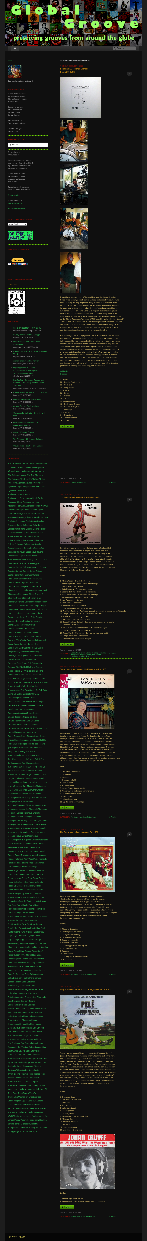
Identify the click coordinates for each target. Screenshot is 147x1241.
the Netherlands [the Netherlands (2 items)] (32, 1070)
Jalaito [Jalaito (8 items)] (32, 751)
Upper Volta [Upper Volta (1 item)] (27, 1101)
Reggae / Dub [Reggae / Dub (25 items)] (33, 943)
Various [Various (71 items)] (23, 1105)
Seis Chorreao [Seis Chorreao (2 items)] (14, 1001)
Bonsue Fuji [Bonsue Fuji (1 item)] (39, 548)
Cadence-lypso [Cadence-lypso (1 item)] (33, 563)
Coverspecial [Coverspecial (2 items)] (13, 617)
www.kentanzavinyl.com (16, 209)
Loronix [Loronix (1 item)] (37, 782)
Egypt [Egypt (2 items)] (32, 667)
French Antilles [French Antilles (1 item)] (14, 690)
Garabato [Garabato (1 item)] (27, 694)
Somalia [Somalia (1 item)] (28, 1028)
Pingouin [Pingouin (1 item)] (38, 893)
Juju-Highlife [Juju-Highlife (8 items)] (13, 767)
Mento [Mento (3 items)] (28, 805)
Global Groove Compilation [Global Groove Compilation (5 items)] (19, 701)
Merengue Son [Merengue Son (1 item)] (14, 824)
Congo (96, 653)
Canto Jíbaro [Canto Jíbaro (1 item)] (13, 575)
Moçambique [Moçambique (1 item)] (13, 840)
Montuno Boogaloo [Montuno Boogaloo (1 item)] (39, 828)
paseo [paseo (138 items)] (10, 874)
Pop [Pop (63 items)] (9, 905)
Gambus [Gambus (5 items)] (18, 694)
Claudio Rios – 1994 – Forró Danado (28, 446)
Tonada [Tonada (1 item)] (11, 1078)
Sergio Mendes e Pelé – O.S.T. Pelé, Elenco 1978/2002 (85, 989)
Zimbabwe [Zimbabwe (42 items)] (24, 1128)
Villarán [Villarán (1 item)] (43, 1108)
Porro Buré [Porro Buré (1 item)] (40, 909)
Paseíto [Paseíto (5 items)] (22, 886)
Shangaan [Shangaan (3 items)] (26, 1020)
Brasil (83, 653)
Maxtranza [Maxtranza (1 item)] (21, 797)
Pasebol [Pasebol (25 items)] (40, 870)
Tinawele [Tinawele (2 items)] (24, 1074)
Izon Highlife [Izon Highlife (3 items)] (23, 751)
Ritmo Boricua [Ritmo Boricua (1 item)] (25, 951)
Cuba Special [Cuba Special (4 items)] (36, 617)
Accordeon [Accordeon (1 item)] (42, 464)
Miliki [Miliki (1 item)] (44, 824)
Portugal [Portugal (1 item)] (33, 920)
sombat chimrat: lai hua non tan (26, 361)
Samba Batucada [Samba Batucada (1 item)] (27, 982)
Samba (82, 657)
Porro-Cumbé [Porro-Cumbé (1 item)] (22, 905)
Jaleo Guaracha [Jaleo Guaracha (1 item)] (14, 755)
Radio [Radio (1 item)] (37, 936)
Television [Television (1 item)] (20, 1070)
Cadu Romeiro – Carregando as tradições (30, 392)
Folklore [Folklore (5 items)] (27, 682)
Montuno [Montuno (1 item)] (26, 828)
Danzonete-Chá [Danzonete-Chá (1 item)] (29, 648)
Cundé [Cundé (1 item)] (31, 636)
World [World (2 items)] (10, 1116)
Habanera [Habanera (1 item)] (24, 740)
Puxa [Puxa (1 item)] (41, 932)
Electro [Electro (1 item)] (24, 671)
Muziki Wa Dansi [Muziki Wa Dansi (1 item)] (15, 844)
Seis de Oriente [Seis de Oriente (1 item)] (14, 1009)
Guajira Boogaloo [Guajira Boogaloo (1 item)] (15, 717)
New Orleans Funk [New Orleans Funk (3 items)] (16, 847)
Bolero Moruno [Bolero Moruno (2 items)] (27, 540)
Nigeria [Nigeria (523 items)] (29, 851)
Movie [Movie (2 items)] (24, 836)
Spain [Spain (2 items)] (28, 1051)
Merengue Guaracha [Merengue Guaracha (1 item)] (32, 817)
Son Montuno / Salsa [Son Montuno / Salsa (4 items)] (17, 1039)
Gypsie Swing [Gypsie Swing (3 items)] (14, 740)
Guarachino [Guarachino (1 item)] (13, 732)
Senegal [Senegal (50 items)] (17, 1020)
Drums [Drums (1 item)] (24, 663)
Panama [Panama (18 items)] (24, 863)
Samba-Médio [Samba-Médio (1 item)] (14, 982)
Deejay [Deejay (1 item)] (11, 652)
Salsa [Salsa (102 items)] (27, 974)
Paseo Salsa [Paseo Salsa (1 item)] (13, 882)
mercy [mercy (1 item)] (43, 805)
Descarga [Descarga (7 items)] (12, 655)
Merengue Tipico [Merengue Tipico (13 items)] (28, 824)
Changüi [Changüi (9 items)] (23, 590)
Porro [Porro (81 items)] (14, 905)
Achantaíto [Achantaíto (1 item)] (12, 467)
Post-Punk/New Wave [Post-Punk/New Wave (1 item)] (17, 924)
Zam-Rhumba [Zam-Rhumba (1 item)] (41, 1120)
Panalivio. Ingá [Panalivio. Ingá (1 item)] (14, 863)
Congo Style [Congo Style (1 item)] (13, 609)
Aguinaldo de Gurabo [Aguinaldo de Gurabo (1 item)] (17, 498)
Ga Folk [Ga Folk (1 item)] (39, 690)
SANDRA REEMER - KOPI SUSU (27, 328)
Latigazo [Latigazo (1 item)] (11, 778)
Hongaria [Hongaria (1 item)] (12, 744)
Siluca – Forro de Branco (23, 432)
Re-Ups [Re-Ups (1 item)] (38, 939)
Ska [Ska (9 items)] (28, 1024)
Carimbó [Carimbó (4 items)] (30, 579)
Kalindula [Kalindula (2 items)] (18, 771)
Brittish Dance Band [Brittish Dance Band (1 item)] (16, 559)
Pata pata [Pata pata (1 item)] (23, 890)
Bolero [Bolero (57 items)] (10, 536)
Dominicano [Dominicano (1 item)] (37, 655)
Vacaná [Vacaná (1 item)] (40, 1101)
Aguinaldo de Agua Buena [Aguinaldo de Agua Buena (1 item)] (19, 494)
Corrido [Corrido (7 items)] (11, 613)
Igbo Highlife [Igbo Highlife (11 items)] (39, 744)
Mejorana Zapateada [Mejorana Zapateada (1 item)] (16, 805)
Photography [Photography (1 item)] (18, 893)
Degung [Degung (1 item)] (38, 652)
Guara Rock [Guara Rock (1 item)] (31, 732)
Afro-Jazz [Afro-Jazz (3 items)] (22, 475)
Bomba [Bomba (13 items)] (38, 544)
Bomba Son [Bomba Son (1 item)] (29, 548)
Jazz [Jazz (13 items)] (37, 755)
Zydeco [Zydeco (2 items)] (36, 1131)
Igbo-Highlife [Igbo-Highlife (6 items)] (28, 744)
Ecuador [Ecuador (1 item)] (11, 667)
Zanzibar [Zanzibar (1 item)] (18, 1124)
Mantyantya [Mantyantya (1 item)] (33, 790)
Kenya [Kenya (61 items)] (25, 771)
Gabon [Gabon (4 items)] (32, 690)
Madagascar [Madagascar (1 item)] (41, 786)
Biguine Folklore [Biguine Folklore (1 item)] (39, 529)
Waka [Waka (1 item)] (10, 1112)
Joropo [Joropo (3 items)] (18, 763)
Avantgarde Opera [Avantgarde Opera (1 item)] (27, 517)
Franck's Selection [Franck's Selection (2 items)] (22, 686)
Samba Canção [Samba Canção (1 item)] (14, 986)
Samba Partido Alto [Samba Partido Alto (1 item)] (16, 989)
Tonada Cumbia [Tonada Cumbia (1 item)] (21, 1078)
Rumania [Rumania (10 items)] (17, 966)
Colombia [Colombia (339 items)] (20, 602)
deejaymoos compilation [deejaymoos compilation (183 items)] (24, 652)
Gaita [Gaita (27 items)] (45, 690)
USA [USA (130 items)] (35, 1101)
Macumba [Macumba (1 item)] (31, 786)
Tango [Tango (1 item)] (19, 1066)
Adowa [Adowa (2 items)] (27, 467)
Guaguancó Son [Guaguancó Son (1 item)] (15, 713)
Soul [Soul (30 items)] (44, 1047)
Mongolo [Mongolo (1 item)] (18, 828)
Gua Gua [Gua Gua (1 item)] (23, 709)
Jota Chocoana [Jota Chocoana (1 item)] (28, 763)
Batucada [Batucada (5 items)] (21, 525)
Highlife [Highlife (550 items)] (42, 740)
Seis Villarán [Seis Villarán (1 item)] (23, 1016)
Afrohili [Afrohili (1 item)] (42, 479)
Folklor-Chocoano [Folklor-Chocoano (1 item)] (15, 682)
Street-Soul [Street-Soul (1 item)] (12, 1055)
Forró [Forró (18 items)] (33, 682)
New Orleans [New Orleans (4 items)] (38, 844)
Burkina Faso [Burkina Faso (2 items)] (41, 559)
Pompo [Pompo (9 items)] (43, 901)
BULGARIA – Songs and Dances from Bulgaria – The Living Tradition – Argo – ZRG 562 (29, 383)
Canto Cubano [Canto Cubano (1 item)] (36, 571)
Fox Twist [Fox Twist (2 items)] (44, 682)
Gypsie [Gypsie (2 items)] (43, 736)
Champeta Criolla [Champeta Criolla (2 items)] (26, 586)
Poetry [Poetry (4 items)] (29, 901)
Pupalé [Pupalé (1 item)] (36, 932)
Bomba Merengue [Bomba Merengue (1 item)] (15, 548)
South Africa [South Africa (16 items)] (13, 1051)
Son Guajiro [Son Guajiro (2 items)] (24, 1035)
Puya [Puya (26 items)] (10, 936)
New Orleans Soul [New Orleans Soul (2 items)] (32, 847)
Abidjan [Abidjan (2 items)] (18, 464)
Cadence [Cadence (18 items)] (22, 563)
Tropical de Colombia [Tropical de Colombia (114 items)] (17, 1085)
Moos (10, 61)
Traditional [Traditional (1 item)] (12, 1081)
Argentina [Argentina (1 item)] (23, 513)
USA (87, 657)
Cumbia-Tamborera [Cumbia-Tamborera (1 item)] (31, 621)
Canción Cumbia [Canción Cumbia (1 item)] (22, 571)
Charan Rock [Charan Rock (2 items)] (41, 590)
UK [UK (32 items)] (26, 1097)
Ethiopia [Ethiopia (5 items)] (20, 675)
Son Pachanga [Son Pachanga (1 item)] (14, 1043)
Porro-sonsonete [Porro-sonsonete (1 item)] (28, 909)
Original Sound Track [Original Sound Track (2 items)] (17, 855)
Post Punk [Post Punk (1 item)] (31, 924)
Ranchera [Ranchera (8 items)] (30, 939)
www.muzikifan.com (15, 203)
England (83, 655)
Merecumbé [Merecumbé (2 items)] (23, 809)
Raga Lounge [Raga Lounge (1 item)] (13, 939)
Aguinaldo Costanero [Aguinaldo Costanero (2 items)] (17, 490)
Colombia (89, 653)
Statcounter (12, 284)
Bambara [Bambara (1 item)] (41, 521)
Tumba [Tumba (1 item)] (21, 1089)
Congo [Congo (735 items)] (43, 606)
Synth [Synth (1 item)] (10, 1062)
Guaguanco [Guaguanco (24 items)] (32, 709)
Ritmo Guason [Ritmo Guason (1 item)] (14, 955)
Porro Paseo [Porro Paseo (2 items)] (42, 916)
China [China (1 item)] (31, 594)
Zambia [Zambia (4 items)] (11, 1124)
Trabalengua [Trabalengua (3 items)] (34, 1078)
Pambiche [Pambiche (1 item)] (43, 859)
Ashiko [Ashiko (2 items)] (31, 513)
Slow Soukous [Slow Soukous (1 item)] (14, 1028)
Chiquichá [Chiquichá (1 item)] (38, 594)
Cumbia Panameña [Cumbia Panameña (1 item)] (31, 632)
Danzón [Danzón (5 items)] (39, 648)
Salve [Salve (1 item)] (21, 978)
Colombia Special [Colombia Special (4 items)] (32, 602)
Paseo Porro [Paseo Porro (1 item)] (27, 878)
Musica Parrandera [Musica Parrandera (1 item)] (40, 840)
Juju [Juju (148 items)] (37, 763)
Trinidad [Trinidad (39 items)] (20, 1081)
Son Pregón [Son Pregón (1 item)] (38, 1043)
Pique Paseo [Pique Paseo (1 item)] (13, 897)
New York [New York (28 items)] (22, 851)
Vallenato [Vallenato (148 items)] (12, 1105)
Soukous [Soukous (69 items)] (38, 1047)
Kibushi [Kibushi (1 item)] (31, 771)
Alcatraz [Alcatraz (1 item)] (44, 506)
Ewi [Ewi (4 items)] (14, 678)
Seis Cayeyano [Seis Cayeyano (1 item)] (33, 993)
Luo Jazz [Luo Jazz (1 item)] (23, 786)
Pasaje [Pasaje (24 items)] (34, 867)
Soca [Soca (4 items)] (23, 1028)
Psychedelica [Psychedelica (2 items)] (24, 928)
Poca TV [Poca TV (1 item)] (22, 901)
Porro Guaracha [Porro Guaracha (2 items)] (29, 916)
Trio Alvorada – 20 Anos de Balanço (28, 439)
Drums (73, 482)
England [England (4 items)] (39, 671)
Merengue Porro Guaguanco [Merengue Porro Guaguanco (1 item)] (20, 820)
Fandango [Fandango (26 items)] (21, 678)
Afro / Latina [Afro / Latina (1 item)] (33, 479)
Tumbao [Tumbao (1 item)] (28, 1089)
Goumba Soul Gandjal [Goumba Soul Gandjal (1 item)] (29, 705)
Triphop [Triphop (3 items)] (28, 1081)
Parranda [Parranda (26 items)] (40, 863)
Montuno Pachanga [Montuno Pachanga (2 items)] (31, 832)
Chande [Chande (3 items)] (37, 586)
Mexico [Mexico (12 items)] (39, 824)
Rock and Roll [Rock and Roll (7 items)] (19, 962)
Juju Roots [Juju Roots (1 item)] (32, 767)
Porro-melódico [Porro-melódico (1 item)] (14, 909)
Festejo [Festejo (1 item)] (29, 678)
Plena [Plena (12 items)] (29, 897)
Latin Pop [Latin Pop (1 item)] (33, 778)
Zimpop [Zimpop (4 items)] (32, 1128)
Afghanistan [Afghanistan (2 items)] (26, 471)
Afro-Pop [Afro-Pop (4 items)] (24, 479)
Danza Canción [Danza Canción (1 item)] (20, 644)
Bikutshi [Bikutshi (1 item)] (11, 533)
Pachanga (74, 657)
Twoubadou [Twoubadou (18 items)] (13, 1097)
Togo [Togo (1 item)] (43, 1074)
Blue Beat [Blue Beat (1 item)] (25, 533)
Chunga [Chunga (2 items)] (25, 598)
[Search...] (28, 145)
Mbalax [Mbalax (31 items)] (43, 797)
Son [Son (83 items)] (34, 1028)
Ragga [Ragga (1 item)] (22, 939)
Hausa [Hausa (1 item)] (36, 740)
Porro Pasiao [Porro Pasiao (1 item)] (13, 920)
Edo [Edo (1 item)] (17, 667)
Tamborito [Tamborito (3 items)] (12, 1066)
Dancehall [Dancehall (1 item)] (41, 640)
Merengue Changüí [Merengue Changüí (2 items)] (32, 813)
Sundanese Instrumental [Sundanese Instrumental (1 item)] (18, 1058)
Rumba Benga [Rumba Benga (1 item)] (14, 970)
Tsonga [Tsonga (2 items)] (42, 1085)
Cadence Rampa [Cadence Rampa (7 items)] (15, 567)
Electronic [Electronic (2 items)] (31, 671)
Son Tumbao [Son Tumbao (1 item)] (23, 1047)
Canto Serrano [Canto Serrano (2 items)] (25, 575)
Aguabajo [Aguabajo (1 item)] (29, 483)
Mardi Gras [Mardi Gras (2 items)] (20, 794)
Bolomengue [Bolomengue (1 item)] (29, 544)
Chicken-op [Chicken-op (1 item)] (13, 594)
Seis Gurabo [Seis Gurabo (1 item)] (40, 1009)
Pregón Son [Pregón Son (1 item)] (13, 928)
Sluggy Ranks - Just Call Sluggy (26, 335)
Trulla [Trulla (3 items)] (28, 1085)
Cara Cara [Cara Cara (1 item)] (12, 579)
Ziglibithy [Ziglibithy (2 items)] (34, 1124)
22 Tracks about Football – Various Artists (80, 497)
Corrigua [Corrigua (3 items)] (18, 613)
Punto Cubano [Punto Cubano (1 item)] (14, 932)
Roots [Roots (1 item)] (10, 966)
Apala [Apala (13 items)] (40, 510)
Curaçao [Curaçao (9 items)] (38, 636)
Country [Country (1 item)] (26, 613)
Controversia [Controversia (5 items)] (24, 609)
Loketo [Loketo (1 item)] (31, 782)
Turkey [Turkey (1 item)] (26, 1093)
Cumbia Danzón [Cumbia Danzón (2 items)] (14, 625)
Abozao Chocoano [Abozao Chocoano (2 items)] (30, 464)
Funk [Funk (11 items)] (26, 690)
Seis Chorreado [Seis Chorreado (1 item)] (39, 997)
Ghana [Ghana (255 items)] (33, 698)
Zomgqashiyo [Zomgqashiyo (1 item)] (13, 1131)
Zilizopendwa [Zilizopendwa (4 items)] (13, 1128)
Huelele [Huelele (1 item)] (19, 744)
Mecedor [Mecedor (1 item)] (21, 801)
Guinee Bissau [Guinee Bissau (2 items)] (26, 736)
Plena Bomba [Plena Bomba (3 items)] (38, 897)
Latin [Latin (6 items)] (18, 778)
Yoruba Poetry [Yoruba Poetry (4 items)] (14, 1120)
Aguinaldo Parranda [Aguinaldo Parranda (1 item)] (16, 506)
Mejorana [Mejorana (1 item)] (29, 801)
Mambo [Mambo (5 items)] (15, 790)
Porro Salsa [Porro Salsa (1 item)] (24, 920)
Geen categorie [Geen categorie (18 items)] (14, 698)
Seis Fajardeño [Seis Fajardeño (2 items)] (28, 1009)
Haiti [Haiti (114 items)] (31, 740)
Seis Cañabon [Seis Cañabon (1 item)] (14, 997)
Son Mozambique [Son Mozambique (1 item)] (33, 1039)
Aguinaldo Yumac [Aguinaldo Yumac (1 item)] (32, 506)
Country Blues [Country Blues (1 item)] (36, 613)
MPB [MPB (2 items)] (21, 840)
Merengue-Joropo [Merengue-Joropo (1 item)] (15, 813)
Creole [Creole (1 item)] (22, 617)
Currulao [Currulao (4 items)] (11, 640)
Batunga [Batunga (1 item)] (28, 525)
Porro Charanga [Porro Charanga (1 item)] (14, 913)
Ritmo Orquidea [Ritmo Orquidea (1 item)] (14, 959)
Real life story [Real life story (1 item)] (13, 943)
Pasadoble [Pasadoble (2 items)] (25, 867)
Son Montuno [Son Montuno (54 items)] (35, 1035)
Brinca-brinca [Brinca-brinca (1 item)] (31, 556)
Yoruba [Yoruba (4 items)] (35, 1116)
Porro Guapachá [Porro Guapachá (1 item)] (15, 916)
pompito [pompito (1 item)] (36, 901)
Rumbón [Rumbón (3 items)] (11, 974)
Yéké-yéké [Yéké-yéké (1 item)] (24, 1120)
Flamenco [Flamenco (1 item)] (37, 678)
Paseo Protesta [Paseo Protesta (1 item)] (39, 878)
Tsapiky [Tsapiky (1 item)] (35, 1085)
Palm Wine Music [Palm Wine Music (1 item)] (31, 859)
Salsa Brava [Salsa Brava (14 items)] (13, 978)
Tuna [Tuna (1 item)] (10, 1093)
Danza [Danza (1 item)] (10, 644)
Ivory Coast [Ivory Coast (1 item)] (13, 751)
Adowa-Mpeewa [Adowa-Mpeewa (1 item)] (37, 467)
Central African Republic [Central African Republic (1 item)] (18, 583)
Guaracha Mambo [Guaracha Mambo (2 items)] (30, 725)
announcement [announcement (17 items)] (31, 510)
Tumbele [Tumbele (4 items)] (36, 1089)
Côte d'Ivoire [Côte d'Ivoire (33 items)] (21, 640)
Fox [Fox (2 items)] (37, 682)
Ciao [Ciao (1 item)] (39, 598)
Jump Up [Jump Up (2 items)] (41, 767)
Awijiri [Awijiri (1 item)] (37, 517)
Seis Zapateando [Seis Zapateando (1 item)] (36, 1016)
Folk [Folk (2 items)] (43, 678)
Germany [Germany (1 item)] (25, 698)
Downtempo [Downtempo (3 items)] (30, 659)
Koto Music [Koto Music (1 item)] (12, 774)
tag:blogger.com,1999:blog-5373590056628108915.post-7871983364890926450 (25, 370)
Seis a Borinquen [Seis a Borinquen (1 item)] (19, 993)
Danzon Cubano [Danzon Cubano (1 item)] (15, 648)
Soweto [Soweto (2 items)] (22, 1051)
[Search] (124, 48)
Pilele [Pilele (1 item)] (27, 893)
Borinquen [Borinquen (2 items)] (20, 552)
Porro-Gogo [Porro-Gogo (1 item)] (34, 905)
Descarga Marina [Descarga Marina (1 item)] (24, 655)
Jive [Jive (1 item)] (43, 759)
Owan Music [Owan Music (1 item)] (31, 855)
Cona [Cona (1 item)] (31, 606)
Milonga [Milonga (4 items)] (11, 828)
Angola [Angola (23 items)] (21, 510)
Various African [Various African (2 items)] (33, 1105)
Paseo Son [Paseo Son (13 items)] (24, 882)
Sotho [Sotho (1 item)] (31, 1047)
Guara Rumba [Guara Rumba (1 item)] (14, 736)
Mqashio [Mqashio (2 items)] (27, 840)
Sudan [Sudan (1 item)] (28, 1055)
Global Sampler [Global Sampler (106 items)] (38, 701)
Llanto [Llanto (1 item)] (24, 782)
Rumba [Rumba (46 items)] (25, 966)
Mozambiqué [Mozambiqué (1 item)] (32, 836)
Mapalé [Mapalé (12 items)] (41, 790)
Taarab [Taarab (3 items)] (34, 1062)
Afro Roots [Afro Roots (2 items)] (12, 483)
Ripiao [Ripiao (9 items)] (10, 951)
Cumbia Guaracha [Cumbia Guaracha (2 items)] (15, 629)
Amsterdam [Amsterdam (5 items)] (13, 510)
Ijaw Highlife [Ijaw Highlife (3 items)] (13, 748)
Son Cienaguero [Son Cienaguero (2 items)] (28, 1032)
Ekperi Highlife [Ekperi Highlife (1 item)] (14, 671)
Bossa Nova (75, 653)
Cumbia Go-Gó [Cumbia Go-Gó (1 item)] (28, 625)
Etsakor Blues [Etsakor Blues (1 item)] (37, 675)
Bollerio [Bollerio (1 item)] (11, 544)
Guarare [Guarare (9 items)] (21, 732)
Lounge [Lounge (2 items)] (44, 782)
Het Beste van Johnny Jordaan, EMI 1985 (79, 832)
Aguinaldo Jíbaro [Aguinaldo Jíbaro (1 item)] (15, 502)
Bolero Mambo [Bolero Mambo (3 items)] (14, 540)
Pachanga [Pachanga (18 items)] (41, 855)
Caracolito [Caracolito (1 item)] (21, 579)
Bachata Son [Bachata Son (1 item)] (31, 521)
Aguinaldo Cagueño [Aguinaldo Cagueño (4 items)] (16, 487)
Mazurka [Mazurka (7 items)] (35, 797)
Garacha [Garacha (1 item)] (35, 694)
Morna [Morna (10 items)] (42, 832)
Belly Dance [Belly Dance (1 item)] (38, 525)
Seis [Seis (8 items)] (9, 993)
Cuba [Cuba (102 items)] (28, 617)
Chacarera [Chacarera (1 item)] (33, 583)
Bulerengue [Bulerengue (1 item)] (30, 559)
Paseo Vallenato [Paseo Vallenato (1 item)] (36, 882)
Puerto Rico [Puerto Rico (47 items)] (35, 928)
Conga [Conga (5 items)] (36, 606)
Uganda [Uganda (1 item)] (21, 1097)
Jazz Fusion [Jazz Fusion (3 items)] (13, 759)
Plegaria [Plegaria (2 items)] (22, 897)
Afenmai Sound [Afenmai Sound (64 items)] (14, 471)
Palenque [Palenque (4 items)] (19, 859)
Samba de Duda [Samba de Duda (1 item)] (28, 986)
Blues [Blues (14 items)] (32, 533)
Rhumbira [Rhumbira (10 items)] (20, 947)
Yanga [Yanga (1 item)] (22, 1116)
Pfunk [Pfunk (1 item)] (10, 893)
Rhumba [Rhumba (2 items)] (11, 947)
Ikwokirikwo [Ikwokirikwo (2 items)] (24, 748)
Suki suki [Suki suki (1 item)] (36, 1055)
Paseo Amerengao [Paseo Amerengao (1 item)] (21, 874)
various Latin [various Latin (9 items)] (13, 1108)
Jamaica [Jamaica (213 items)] (25, 755)
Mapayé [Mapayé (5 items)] (11, 794)
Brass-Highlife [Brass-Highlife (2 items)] (19, 556)
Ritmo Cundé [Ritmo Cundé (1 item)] (37, 951)
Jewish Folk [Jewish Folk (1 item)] (33, 759)
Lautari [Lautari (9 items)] (41, 778)
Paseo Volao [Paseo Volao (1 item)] (13, 886)
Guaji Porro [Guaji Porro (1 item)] (27, 713)
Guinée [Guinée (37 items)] (36, 736)
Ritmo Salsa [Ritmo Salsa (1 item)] (27, 959)
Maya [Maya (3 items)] (29, 797)
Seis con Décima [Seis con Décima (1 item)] (28, 1001)
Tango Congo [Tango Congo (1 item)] (28, 1066)
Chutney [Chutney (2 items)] (32, 598)
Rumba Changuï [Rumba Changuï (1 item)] (28, 970)
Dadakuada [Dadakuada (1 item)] (32, 640)
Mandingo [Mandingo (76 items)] (23, 790)
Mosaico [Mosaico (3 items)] (11, 836)
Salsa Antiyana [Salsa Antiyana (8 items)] (36, 974)
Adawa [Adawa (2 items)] (20, 467)
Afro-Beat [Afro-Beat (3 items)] (40, 471)
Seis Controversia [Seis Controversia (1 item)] (15, 1005)
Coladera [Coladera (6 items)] (12, 602)
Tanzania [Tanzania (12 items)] (38, 1066)
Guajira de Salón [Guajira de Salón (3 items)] (30, 717)
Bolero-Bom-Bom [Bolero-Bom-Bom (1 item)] (21, 536)
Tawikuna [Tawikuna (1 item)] (12, 1070)
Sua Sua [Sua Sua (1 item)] (21, 1055)
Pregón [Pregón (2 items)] (39, 924)
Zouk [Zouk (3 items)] (22, 1131)
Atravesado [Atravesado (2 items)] (39, 513)
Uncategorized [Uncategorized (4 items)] (35, 1097)
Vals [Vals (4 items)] (18, 1105)
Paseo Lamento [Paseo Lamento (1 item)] (14, 878)
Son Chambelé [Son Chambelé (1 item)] (14, 1032)
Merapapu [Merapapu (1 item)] (36, 805)
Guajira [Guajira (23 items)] (35, 713)
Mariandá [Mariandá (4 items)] (37, 794)
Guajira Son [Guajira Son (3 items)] (25, 721)
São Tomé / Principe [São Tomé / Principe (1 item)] (21, 1062)
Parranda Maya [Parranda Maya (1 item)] (14, 867)
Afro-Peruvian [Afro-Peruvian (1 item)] (14, 479)
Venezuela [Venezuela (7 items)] (34, 1108)
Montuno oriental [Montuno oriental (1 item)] (15, 832)
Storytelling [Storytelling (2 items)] (35, 1051)
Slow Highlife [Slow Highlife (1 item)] (35, 1024)
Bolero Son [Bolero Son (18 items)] (38, 540)
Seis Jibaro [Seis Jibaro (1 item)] (12, 1012)
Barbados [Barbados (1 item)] (12, 525)
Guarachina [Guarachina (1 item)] (41, 728)
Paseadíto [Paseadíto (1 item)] (24, 870)
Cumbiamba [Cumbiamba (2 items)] (29, 629)
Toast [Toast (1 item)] (31, 1074)
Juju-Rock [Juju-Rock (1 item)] (23, 767)
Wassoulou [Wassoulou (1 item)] (38, 1112)
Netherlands (81, 482)
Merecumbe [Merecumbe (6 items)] (13, 809)
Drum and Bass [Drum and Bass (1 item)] (14, 663)
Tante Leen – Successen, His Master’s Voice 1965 (83, 669)
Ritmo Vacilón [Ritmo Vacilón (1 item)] (38, 959)
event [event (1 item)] (10, 678)
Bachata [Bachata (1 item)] (44, 517)
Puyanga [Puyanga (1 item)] (30, 936)
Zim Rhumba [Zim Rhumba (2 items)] (41, 1128)
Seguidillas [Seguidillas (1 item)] (29, 989)
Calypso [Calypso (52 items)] (26, 567)
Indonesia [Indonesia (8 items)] (38, 748)
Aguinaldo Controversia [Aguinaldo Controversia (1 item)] (35, 487)
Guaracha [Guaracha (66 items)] (35, 721)
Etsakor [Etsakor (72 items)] (28, 675)
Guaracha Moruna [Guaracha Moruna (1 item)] (15, 728)
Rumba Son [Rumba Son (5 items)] (40, 970)
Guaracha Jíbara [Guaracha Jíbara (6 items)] (15, 725)
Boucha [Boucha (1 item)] (40, 552)
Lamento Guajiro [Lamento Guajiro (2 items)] (25, 774)
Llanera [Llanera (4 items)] (18, 782)
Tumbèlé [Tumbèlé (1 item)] (44, 1089)
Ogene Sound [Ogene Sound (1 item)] (38, 851)
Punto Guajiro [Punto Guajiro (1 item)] (26, 932)
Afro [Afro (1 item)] (34, 471)
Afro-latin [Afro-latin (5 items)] (39, 475)
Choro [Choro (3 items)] (18, 598)
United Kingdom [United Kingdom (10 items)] (14, 1101)
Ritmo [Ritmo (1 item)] (16, 951)
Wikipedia (64, 371)
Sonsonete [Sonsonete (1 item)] (12, 1047)
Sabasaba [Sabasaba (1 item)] (20, 974)
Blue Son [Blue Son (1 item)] (39, 533)
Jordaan (83, 817)
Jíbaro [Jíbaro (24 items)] (10, 771)
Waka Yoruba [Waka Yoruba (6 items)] (28, 1112)
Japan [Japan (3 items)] (32, 755)
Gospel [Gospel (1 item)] (17, 705)
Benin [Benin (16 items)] (23, 529)
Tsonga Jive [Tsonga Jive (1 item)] (13, 1089)
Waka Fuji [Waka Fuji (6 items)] (17, 1112)
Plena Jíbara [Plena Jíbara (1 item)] (13, 901)
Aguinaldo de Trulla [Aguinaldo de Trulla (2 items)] (35, 498)
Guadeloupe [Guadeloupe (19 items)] (13, 709)
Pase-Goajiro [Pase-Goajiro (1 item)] (13, 870)
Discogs (63, 374)
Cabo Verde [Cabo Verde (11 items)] (13, 563)
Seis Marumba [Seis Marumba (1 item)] (24, 1012)
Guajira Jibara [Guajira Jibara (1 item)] (14, 721)
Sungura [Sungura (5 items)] (32, 1058)
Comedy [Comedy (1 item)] (43, 602)
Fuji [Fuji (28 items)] (22, 690)
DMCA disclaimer (14, 195)
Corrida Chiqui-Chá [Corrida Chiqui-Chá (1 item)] (38, 609)
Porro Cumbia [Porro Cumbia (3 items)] (28, 913)
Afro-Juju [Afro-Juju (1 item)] (30, 475)
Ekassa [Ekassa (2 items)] (39, 667)
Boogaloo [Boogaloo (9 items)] (12, 552)
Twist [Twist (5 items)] (36, 1093)
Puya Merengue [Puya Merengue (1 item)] (19, 936)
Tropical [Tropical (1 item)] (35, 1081)
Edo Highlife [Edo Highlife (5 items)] (24, 667)
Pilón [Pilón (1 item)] (32, 893)
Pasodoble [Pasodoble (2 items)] (36, 886)
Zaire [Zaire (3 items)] (32, 1120)
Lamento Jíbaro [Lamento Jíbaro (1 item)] (39, 774)
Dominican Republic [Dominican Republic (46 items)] (16, 659)
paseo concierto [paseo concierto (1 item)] (36, 874)
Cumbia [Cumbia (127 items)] (19, 621)
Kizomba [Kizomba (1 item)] (38, 771)
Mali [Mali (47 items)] (9, 790)
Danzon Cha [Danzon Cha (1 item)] (32, 644)
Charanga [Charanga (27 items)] (31, 590)
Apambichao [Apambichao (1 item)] (13, 513)
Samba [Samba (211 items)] (38, 978)
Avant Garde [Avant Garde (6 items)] (13, 517)
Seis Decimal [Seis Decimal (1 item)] (29, 1005)
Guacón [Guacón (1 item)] (42, 705)
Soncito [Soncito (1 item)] (38, 1032)
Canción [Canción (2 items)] (11, 571)
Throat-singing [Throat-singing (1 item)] (14, 1074)
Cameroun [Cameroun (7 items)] (34, 567)
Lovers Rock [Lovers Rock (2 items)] (13, 786)
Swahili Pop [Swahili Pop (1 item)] (42, 1058)
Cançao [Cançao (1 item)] (35, 575)
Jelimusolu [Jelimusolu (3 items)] (23, 759)
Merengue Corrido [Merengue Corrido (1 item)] (15, 817)
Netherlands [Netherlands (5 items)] (28, 844)
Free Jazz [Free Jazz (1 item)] (34, 686)
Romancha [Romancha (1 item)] (40, 962)
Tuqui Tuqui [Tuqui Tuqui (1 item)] (18, 1093)
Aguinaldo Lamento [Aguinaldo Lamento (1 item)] (31, 502)
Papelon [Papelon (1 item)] (32, 863)
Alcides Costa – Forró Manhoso (26, 406)
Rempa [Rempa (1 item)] (43, 943)
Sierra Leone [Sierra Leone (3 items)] (13, 1024)
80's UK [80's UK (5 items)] (11, 464)
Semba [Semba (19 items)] (11, 1020)
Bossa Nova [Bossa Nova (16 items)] (31, 552)
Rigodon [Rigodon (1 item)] (44, 947)
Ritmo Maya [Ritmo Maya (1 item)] (26, 955)
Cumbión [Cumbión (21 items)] (24, 636)
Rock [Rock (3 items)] (10, 962)
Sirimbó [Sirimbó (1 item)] (22, 1024)
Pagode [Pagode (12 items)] (11, 859)
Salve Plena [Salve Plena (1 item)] (29, 978)
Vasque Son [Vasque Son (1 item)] (24, 1108)
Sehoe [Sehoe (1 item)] (37, 989)
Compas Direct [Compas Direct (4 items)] (21, 606)
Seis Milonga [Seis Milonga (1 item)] (36, 1012)
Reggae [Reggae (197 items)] (23, 943)
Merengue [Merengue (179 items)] (42, 809)
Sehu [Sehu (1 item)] (43, 989)
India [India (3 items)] (31, 748)
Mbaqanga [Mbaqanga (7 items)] (12, 801)
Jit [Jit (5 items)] (40, 759)
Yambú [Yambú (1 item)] (16, 1116)
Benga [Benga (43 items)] (17, 529)
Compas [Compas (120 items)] (11, 606)
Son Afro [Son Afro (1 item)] (40, 1028)
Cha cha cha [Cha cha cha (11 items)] (13, 586)
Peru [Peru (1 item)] (42, 890)
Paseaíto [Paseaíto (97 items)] (32, 870)
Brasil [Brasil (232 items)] (10, 556)
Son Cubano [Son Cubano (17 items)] (13, 1035)
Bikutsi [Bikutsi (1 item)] (18, 533)
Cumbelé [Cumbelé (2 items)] (11, 621)
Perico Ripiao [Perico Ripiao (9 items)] (34, 890)
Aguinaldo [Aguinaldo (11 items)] (38, 483)
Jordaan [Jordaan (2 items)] (11, 763)
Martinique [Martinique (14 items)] (12, 797)
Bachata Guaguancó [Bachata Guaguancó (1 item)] (16, 521)
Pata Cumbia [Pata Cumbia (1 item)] (13, 890)
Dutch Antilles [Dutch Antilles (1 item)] (37, 663)
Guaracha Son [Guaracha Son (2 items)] (30, 728)
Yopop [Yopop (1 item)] (28, 1116)
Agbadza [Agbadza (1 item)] (21, 483)
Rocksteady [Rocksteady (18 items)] (30, 962)
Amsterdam (75, 817)
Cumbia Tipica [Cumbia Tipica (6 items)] (14, 636)
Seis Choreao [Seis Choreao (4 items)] (26, 997)
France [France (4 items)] (11, 686)
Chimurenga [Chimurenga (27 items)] (23, 594)
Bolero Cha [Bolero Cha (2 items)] (34, 536)
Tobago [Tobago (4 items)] (37, 1074)
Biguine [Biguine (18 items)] (29, 529)
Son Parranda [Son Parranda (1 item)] (27, 1043)
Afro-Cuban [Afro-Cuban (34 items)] (13, 475)
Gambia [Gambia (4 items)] (11, 694)
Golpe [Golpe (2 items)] (10, 705)
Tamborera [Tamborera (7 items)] (41, 1062)
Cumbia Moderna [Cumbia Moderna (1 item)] (15, 632)
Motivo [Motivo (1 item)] (18, 836)
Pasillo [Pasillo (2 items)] (29, 886)
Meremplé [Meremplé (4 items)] (33, 809)
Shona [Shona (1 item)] (34, 1020)
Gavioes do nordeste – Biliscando (27, 399)
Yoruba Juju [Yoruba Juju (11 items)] (43, 1116)
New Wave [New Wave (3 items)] (12, 851)
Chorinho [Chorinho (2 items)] (12, 598)
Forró (89, 655)
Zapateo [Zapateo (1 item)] (26, 1124)
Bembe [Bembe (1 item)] (11, 529)
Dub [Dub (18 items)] (29, 663)
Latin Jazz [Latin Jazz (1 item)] (24, 778)
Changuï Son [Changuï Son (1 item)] (13, 590)
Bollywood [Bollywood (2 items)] (19, 544)
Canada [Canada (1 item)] (43, 567)
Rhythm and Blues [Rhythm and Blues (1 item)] (32, 947)
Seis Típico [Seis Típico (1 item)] (12, 1016)
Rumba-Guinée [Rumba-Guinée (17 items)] (34, 966)
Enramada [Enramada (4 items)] (12, 675)
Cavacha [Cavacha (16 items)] (38, 579)
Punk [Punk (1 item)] (43, 928)
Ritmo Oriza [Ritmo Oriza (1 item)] (36, 955)
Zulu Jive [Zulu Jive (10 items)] (28, 1131)
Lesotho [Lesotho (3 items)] (11, 782)
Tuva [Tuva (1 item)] (31, 1093)
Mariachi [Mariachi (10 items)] (28, 794)
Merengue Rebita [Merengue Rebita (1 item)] (40, 820)
